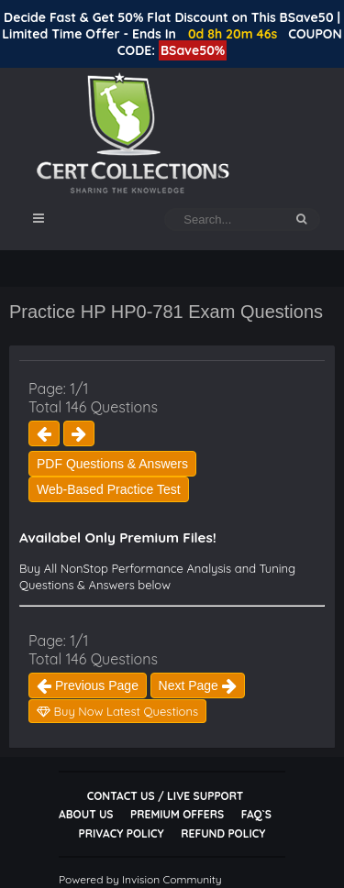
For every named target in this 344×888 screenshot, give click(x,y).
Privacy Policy (121, 833)
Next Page (198, 685)
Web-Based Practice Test (109, 489)
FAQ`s (256, 814)
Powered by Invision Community (140, 879)
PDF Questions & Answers (112, 463)
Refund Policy (223, 833)
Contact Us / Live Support (165, 796)
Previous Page (88, 685)
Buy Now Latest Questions (117, 711)
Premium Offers (177, 814)
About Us (86, 814)
